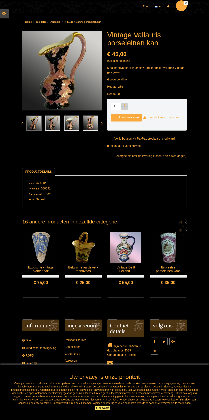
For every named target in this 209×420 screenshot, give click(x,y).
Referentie (34, 188)
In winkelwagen (126, 118)
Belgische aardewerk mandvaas (83, 269)
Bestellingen (72, 346)
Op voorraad (35, 194)
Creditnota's (72, 353)
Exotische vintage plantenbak (41, 269)
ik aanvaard (102, 407)
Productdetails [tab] (38, 171)
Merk (31, 183)
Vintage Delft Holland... (125, 269)
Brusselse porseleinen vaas (168, 269)
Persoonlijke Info (75, 340)
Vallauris (40, 183)
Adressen (71, 360)
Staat (31, 199)
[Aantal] (116, 106)
